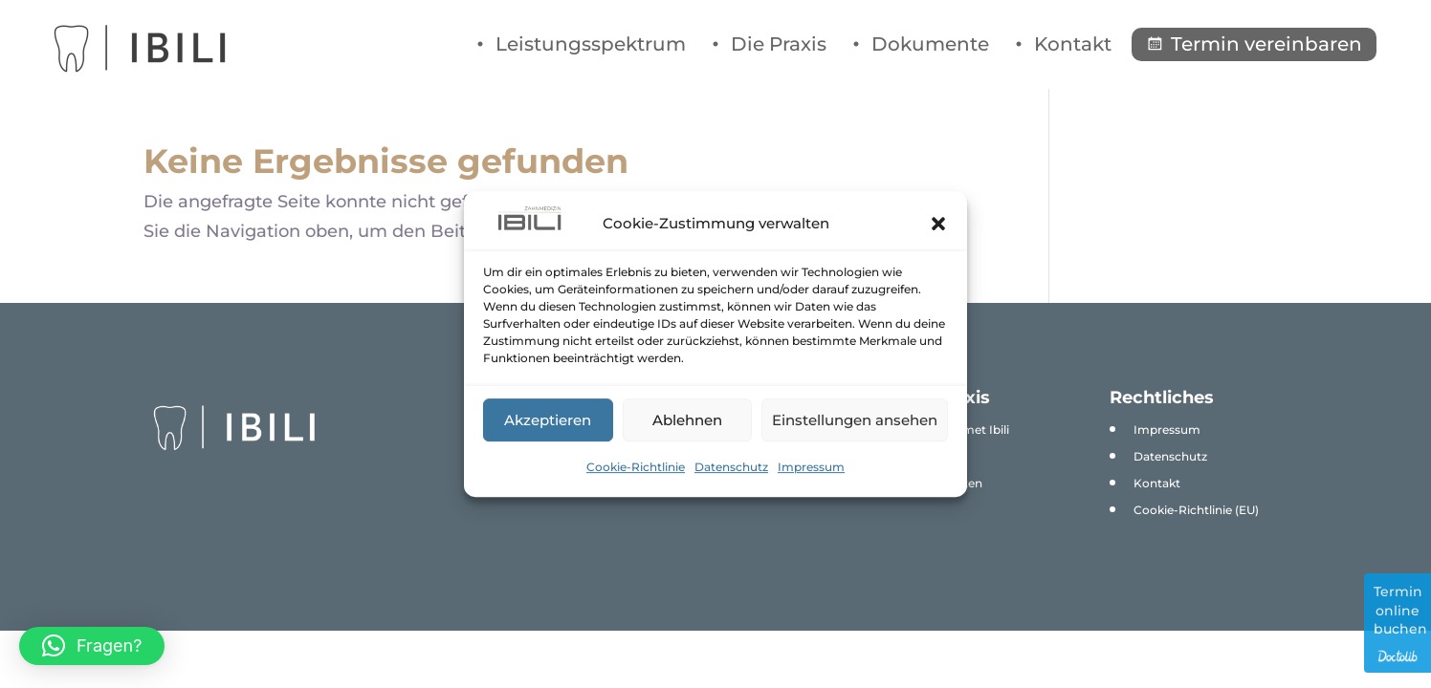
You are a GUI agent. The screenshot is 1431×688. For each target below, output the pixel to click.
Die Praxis (778, 43)
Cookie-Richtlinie (635, 467)
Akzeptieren (547, 420)
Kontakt (1073, 43)
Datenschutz (731, 467)
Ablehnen (687, 420)
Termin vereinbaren (1266, 43)
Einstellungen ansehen (854, 420)
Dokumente (930, 43)
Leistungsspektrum (590, 43)
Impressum (811, 467)
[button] (938, 223)
